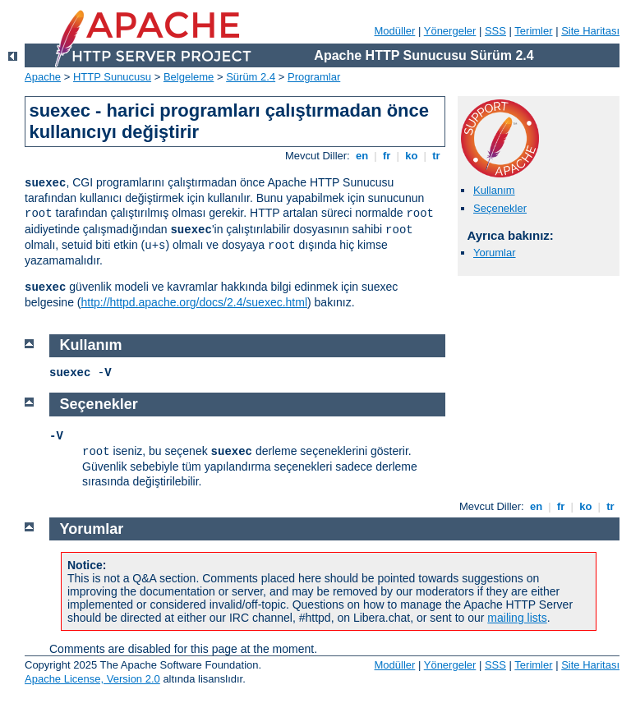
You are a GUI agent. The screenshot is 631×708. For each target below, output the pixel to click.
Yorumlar (494, 252)
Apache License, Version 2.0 (92, 679)
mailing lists (516, 617)
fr (387, 155)
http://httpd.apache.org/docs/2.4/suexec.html (194, 302)
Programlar (314, 77)
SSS (495, 31)
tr (437, 155)
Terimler (533, 31)
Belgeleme (189, 77)
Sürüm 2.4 (250, 77)
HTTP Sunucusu (112, 77)
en (361, 155)
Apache (43, 77)
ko (412, 155)
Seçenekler (500, 208)
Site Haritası (590, 31)
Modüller (395, 31)
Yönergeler (450, 31)
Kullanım (494, 190)
